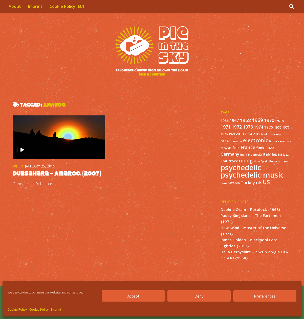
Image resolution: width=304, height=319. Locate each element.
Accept (133, 296)
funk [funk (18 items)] (260, 147)
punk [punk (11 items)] (224, 183)
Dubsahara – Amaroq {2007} (57, 173)
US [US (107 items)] (266, 182)
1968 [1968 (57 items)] (245, 120)
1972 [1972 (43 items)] (237, 127)
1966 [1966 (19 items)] (225, 120)
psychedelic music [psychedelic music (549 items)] (252, 175)
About (15, 6)
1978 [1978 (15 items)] (224, 134)
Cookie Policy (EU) (67, 6)
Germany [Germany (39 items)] (230, 154)
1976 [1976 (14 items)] (277, 127)
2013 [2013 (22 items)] (240, 133)
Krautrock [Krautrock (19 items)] (229, 161)
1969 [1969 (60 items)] (257, 120)
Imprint (56, 309)
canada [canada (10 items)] (237, 141)
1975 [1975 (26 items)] (268, 127)
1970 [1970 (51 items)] (269, 120)
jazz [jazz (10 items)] (286, 154)
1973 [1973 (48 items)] (248, 127)
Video (18, 166)
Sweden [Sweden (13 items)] (234, 183)
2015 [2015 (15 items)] (256, 134)
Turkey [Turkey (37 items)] (248, 182)
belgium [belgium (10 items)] (275, 134)
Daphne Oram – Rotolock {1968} (250, 209)
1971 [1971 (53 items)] (226, 127)
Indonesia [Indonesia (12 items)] (255, 154)
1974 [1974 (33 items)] (258, 127)
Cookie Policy (17, 309)
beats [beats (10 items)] (265, 134)
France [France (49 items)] (248, 147)
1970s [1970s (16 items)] (279, 120)
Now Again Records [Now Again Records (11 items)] (267, 161)
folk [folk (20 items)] (236, 147)
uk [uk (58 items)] (259, 182)
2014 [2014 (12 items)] (248, 134)
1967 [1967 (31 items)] (234, 120)
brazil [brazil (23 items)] (226, 140)
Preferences (265, 296)
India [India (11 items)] (243, 154)
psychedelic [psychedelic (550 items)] (241, 167)
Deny (199, 296)
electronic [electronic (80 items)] (255, 140)
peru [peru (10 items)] (285, 161)
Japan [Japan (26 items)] (277, 154)
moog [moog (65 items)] (246, 160)
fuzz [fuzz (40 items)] (269, 147)
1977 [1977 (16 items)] (285, 127)
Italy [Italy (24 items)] (267, 154)
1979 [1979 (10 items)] (232, 134)
